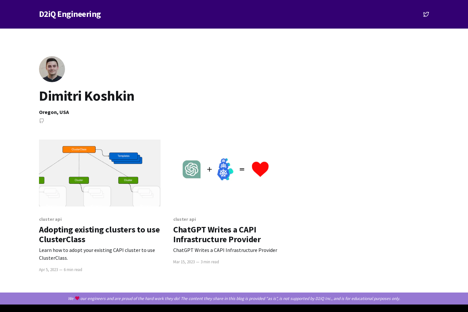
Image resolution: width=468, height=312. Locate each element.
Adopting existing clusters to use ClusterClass (99, 234)
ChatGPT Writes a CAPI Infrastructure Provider (217, 234)
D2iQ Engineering (70, 14)
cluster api (50, 219)
